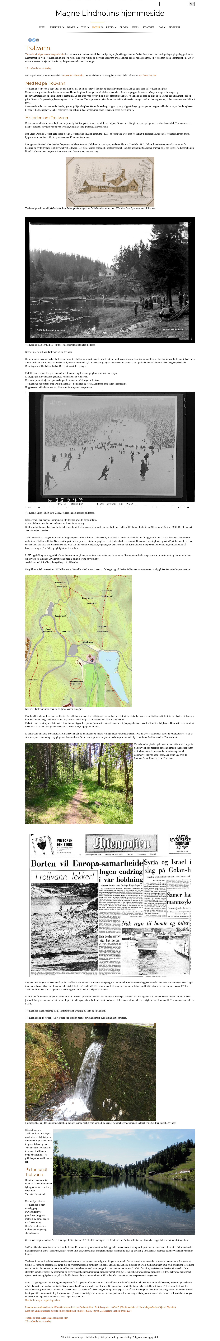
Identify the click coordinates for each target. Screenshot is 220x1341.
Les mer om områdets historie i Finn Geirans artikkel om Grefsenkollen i (60, 1307)
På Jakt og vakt (102, 1307)
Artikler (55, 27)
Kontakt (148, 27)
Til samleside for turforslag (38, 68)
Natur (96, 27)
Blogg (124, 27)
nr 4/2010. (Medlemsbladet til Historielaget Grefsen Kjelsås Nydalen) (142, 1307)
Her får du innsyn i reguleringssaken (42, 1300)
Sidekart (174, 27)
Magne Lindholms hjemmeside (110, 13)
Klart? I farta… (93, 1310)
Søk (191, 4)
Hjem (42, 27)
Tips (83, 27)
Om (161, 27)
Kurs (135, 27)
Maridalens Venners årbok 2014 (116, 1310)
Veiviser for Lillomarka (72, 75)
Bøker (71, 27)
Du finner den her (147, 75)
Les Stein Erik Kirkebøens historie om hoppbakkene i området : (55, 1310)
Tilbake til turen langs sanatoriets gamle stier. (46, 1318)
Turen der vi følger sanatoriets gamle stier (45, 54)
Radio (110, 27)
